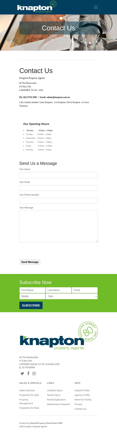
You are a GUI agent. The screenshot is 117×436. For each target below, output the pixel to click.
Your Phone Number (29, 195)
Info (77, 383)
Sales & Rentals (30, 383)
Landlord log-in (55, 390)
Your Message (26, 207)
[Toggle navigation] (95, 7)
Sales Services (27, 390)
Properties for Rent (29, 408)
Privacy (78, 404)
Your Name (25, 169)
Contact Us (80, 409)
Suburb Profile (82, 390)
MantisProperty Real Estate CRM (46, 423)
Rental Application (56, 399)
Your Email (25, 182)
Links (50, 383)
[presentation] (42, 251)
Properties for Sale (29, 395)
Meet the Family (83, 399)
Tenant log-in (54, 395)
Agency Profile (82, 395)
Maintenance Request (58, 404)
